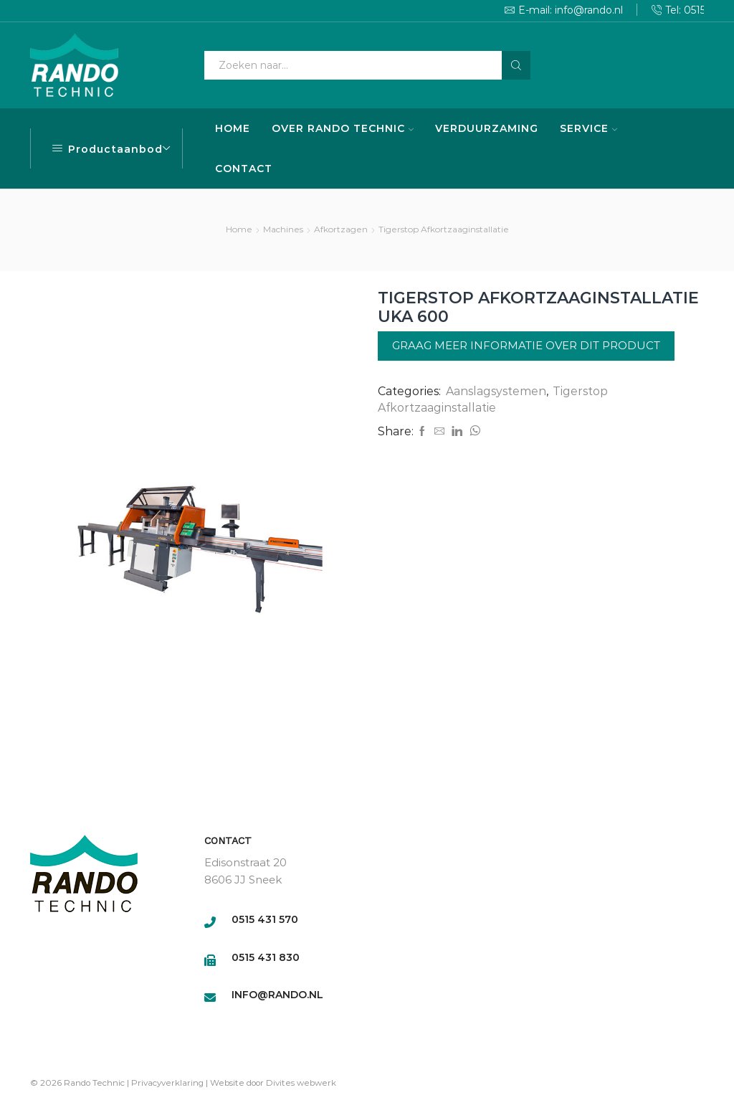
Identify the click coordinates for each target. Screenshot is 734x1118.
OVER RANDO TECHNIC (343, 128)
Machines (283, 229)
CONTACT (243, 168)
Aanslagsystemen (496, 391)
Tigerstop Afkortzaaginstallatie (443, 229)
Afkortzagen (341, 229)
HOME (232, 128)
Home (239, 229)
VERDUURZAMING (486, 128)
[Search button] (516, 65)
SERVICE (588, 128)
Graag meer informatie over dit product (526, 345)
